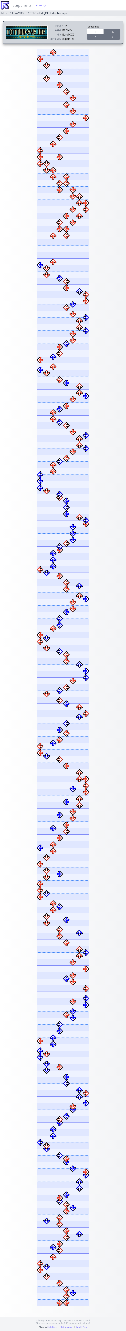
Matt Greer (52, 1327)
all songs (40, 5)
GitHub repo (67, 1327)
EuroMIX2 (18, 13)
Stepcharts (22, 5)
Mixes (4, 13)
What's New (81, 1327)
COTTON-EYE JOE (38, 13)
